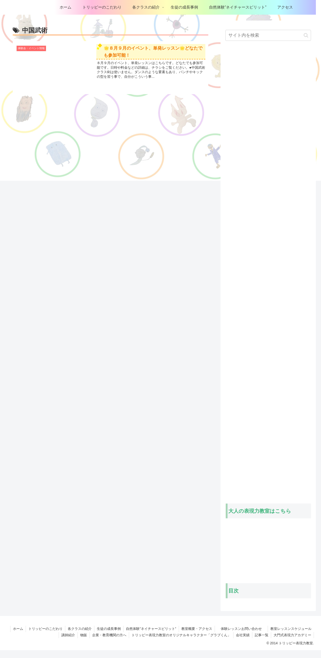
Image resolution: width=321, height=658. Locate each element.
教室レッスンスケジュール (290, 629)
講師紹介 (68, 635)
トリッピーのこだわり (45, 629)
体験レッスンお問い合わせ (244, 629)
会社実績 (243, 635)
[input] (268, 35)
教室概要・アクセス (196, 629)
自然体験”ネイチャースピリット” (151, 629)
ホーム (18, 629)
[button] (306, 35)
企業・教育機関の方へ (109, 635)
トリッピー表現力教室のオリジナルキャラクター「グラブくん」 (181, 635)
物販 (83, 635)
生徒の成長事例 (109, 629)
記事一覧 (261, 635)
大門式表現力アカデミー (292, 635)
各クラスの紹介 (80, 629)
